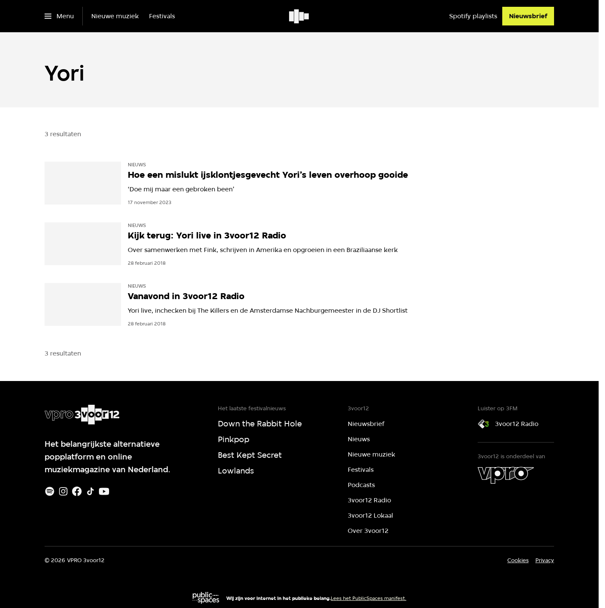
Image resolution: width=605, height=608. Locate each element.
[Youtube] (104, 491)
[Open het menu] (59, 16)
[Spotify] (50, 491)
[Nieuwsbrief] (528, 16)
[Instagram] (63, 491)
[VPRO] (506, 475)
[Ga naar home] (299, 16)
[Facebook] (77, 491)
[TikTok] (90, 491)
